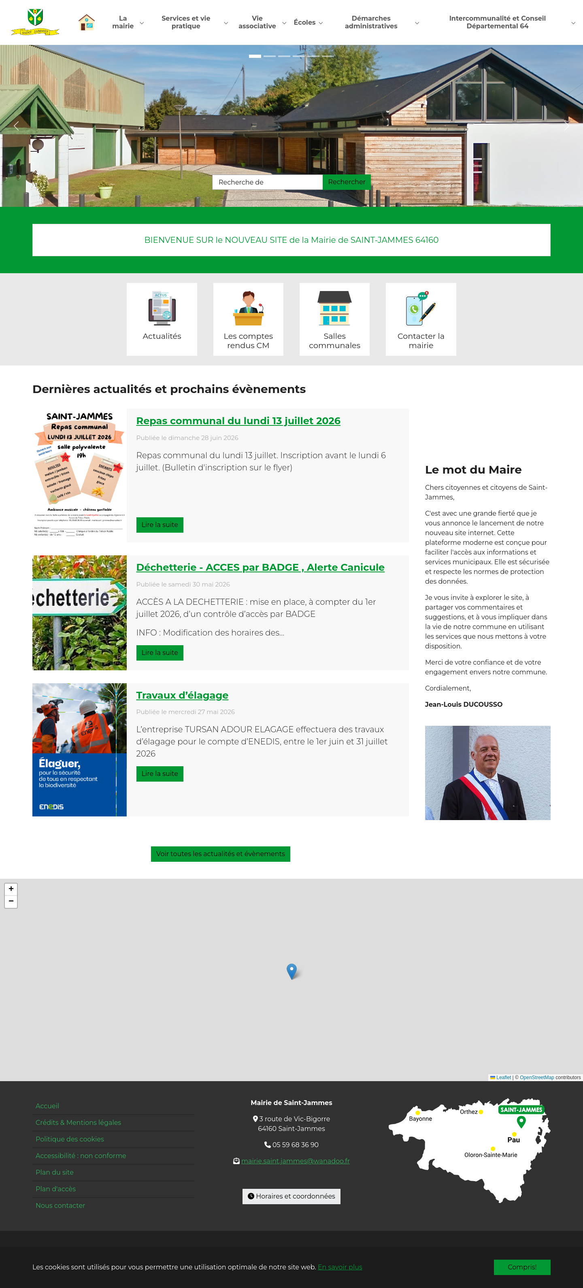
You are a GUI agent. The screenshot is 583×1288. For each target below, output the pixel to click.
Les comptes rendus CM (248, 341)
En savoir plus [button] (340, 1267)
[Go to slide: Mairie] (299, 57)
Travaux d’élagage (182, 695)
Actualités (162, 336)
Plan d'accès (56, 1189)
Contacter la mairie (421, 341)
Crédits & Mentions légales (78, 1123)
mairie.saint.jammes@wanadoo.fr (295, 1161)
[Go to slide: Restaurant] (313, 57)
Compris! (522, 1267)
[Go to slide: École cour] (284, 57)
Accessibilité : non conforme (81, 1156)
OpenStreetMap (537, 1078)
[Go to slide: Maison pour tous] (255, 57)
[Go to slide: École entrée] (270, 57)
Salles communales (334, 341)
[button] (292, 972)
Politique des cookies (70, 1139)
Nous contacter (60, 1206)
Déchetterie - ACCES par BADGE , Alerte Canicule (260, 568)
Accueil (47, 1106)
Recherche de (241, 183)
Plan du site (55, 1173)
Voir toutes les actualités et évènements (220, 854)
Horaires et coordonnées (291, 1197)
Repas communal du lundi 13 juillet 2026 (238, 421)
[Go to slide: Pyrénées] (328, 57)
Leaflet (500, 1078)
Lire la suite (160, 525)
